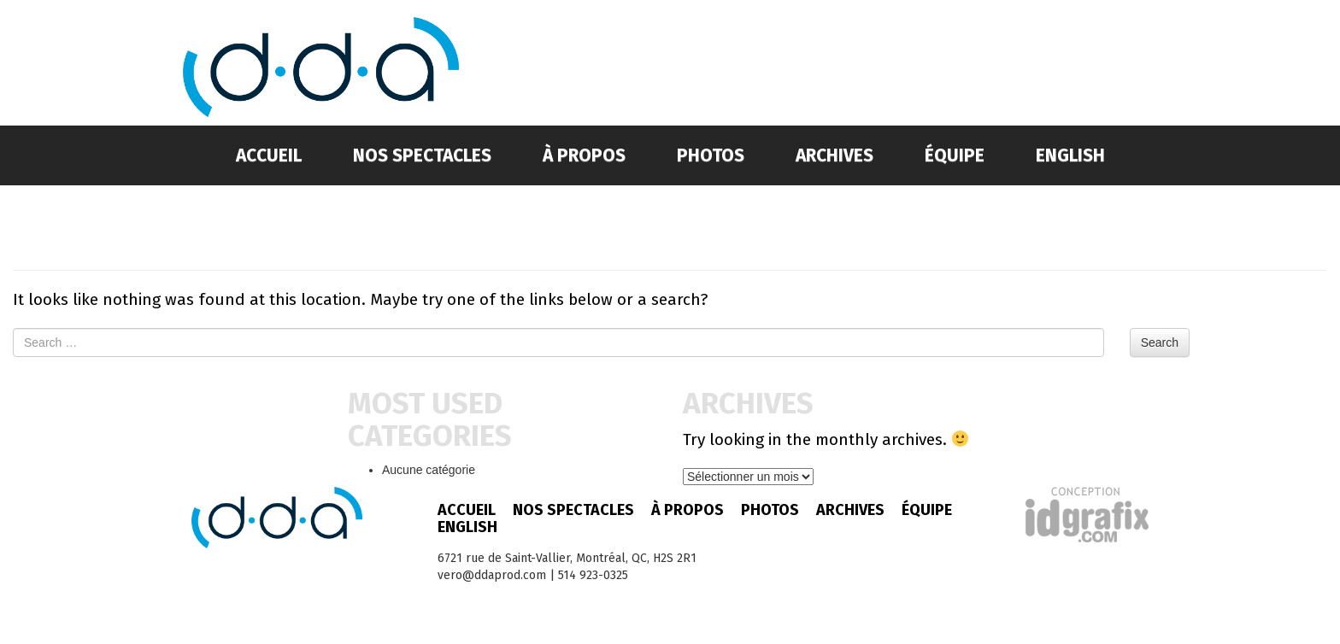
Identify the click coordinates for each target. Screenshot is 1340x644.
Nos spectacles (422, 155)
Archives (834, 155)
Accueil (269, 155)
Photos (710, 155)
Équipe (954, 155)
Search (1159, 342)
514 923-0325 (593, 575)
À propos (584, 155)
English (1070, 155)
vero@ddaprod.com (492, 575)
